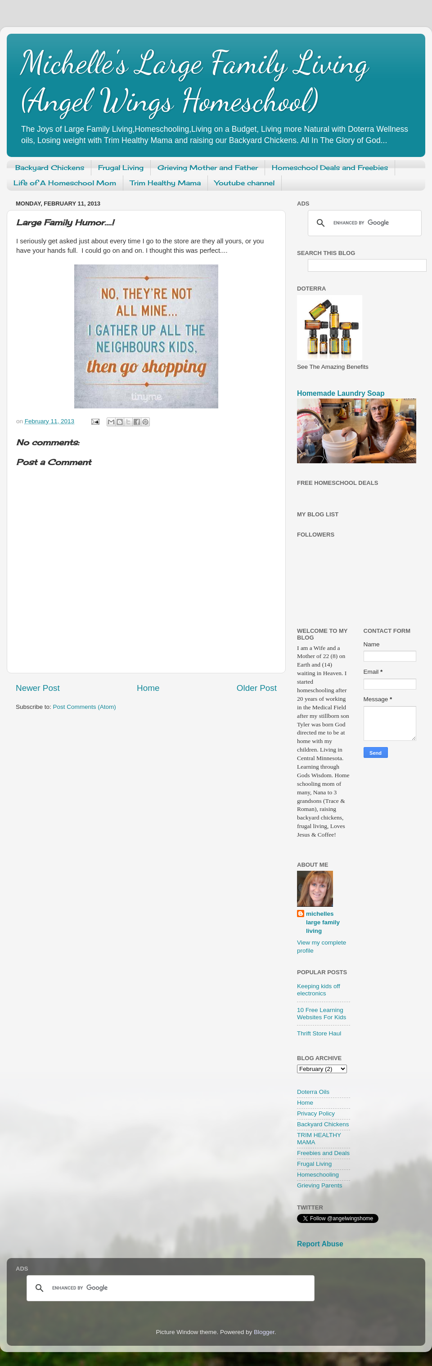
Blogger (264, 1332)
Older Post (257, 688)
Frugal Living (121, 167)
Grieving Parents (319, 1185)
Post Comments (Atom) (84, 706)
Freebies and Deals (323, 1153)
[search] (363, 223)
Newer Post (38, 688)
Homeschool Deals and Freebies (330, 167)
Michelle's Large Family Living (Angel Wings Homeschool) (194, 81)
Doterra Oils (313, 1091)
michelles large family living (323, 922)
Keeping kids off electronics (318, 990)
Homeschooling (318, 1174)
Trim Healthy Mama (165, 183)
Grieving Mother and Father (208, 167)
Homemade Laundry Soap (341, 393)
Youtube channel (244, 183)
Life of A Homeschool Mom (65, 183)
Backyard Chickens (49, 167)
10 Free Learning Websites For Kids (321, 1014)
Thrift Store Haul (319, 1033)
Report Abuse (320, 1244)
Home (148, 688)
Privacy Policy (316, 1113)
